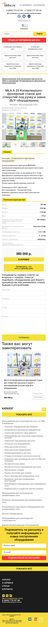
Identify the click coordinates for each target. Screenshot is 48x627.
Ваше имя (6, 290)
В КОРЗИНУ (23, 260)
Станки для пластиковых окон (12, 48)
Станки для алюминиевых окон (35, 48)
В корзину (38, 397)
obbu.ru (12, 619)
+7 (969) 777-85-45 (33, 11)
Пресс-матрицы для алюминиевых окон (21, 476)
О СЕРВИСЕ (26, 5)
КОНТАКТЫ (39, 5)
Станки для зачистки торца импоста (20, 433)
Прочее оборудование (12, 514)
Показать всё (24, 415)
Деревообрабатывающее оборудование (20, 525)
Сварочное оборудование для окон (19, 441)
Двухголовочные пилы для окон (35, 56)
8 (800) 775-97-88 (15, 11)
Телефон (5, 298)
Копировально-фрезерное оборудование (18, 160)
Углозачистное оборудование (17, 444)
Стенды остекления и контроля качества (22, 456)
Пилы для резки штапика (15, 447)
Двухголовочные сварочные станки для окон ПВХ (35, 66)
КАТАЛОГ (6, 580)
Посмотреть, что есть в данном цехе (24, 267)
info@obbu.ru (24, 21)
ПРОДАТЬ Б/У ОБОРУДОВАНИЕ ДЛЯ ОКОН (24, 40)
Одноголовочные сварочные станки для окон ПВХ (12, 66)
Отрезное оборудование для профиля (21, 427)
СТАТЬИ (5, 586)
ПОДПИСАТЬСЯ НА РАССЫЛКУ (24, 558)
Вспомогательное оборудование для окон (22, 467)
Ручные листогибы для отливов (17, 473)
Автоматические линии (14, 464)
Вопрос (5, 316)
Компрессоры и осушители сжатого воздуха (23, 489)
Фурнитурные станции (14, 470)
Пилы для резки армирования (17, 450)
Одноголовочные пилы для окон (12, 56)
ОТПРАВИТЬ (24, 338)
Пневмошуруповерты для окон (17, 453)
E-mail (4, 307)
